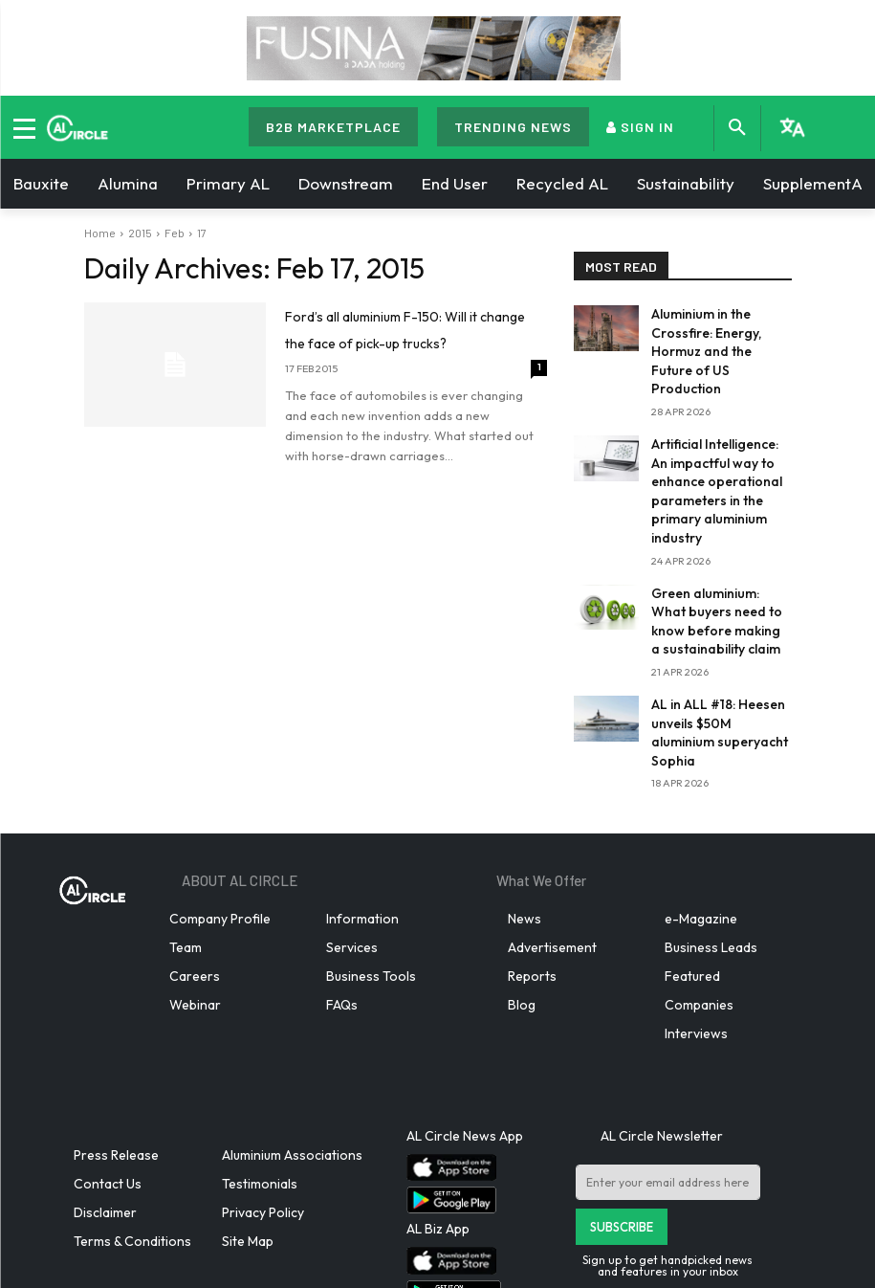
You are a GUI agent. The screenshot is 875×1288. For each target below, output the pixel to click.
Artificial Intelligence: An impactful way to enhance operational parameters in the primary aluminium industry (720, 445)
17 (202, 232)
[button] (737, 128)
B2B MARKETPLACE (333, 127)
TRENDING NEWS (513, 127)
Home (100, 232)
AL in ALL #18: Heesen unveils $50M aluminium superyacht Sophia (715, 646)
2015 (140, 232)
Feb (174, 232)
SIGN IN (640, 127)
